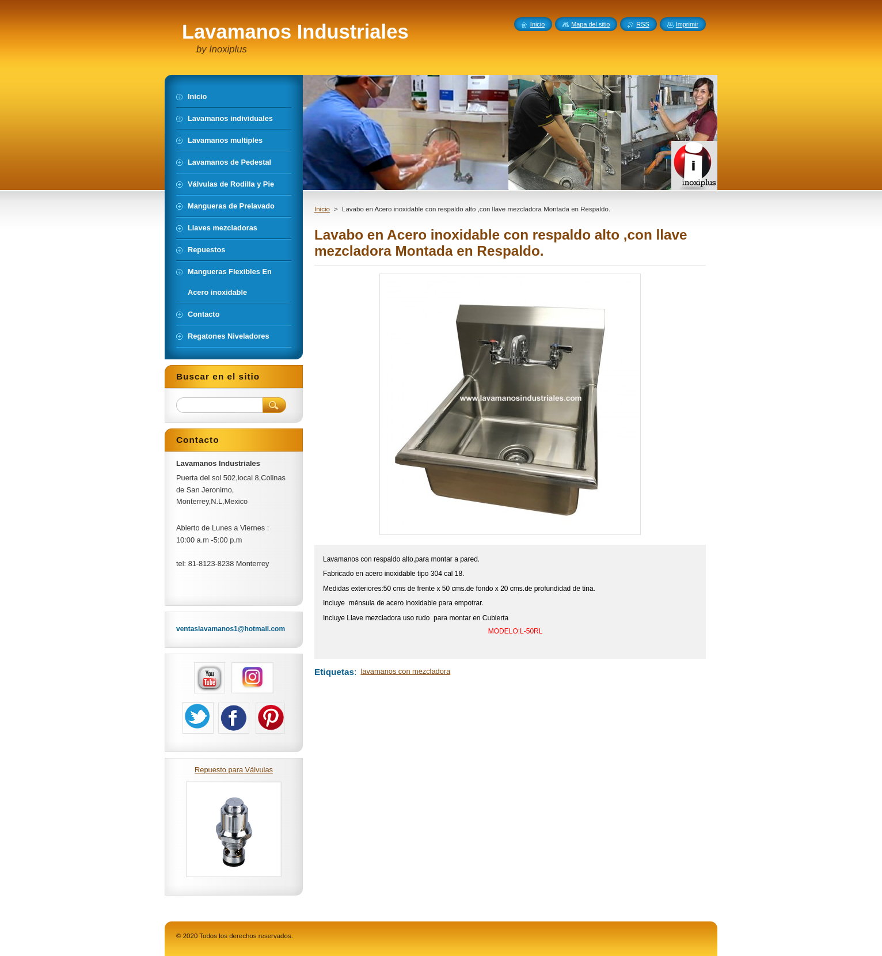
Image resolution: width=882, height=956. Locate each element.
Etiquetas (334, 672)
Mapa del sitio (590, 24)
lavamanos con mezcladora (405, 671)
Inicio (322, 209)
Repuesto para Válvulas (234, 769)
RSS (642, 24)
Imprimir (687, 24)
